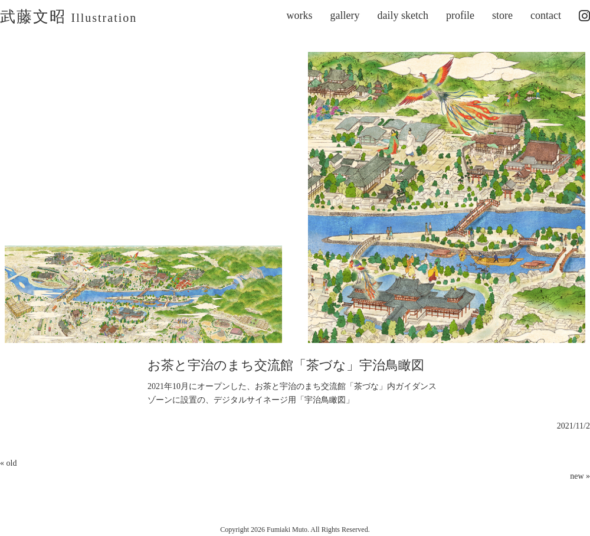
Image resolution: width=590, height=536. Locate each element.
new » (580, 476)
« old (8, 463)
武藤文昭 (68, 16)
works (300, 15)
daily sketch (403, 15)
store (502, 15)
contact (545, 15)
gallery (345, 15)
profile (460, 15)
